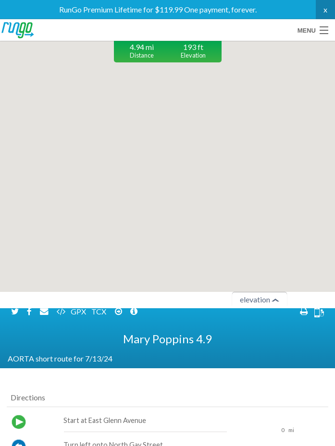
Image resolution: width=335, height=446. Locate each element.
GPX (79, 368)
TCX (99, 368)
